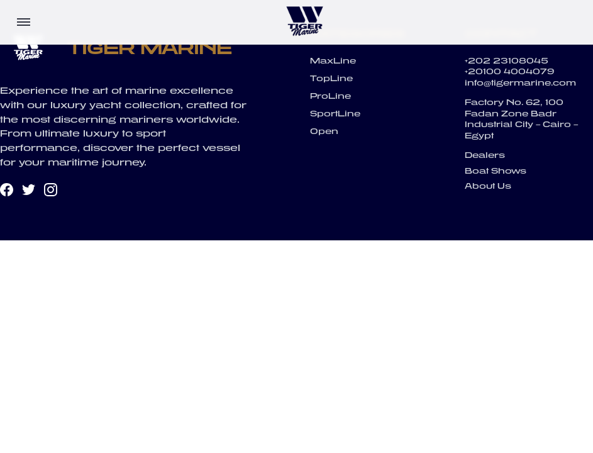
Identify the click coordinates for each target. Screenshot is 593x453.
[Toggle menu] (23, 22)
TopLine (331, 78)
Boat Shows (495, 171)
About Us (488, 186)
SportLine (335, 113)
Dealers (485, 155)
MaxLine (333, 60)
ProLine (330, 96)
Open (324, 131)
